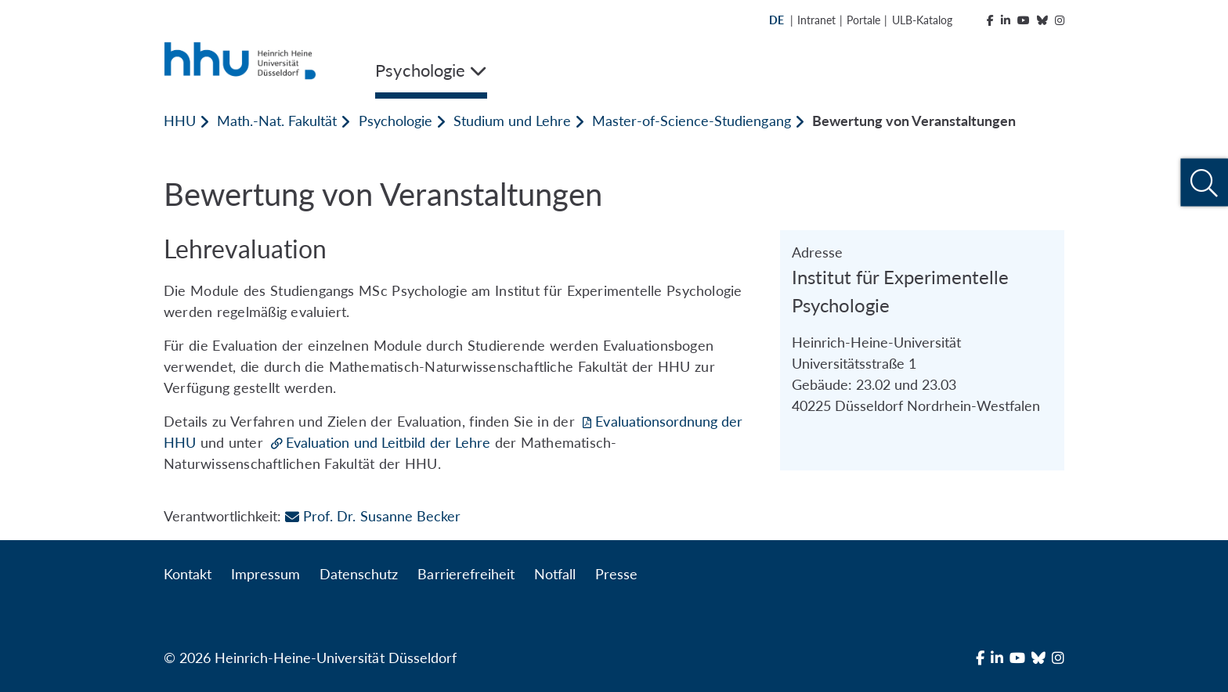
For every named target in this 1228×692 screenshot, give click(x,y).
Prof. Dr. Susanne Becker (372, 515)
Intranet (816, 20)
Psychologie (395, 120)
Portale (863, 20)
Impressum (265, 573)
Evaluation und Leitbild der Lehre (388, 442)
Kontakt (187, 573)
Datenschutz (359, 573)
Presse (616, 573)
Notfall (555, 573)
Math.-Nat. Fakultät (277, 120)
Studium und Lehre (512, 120)
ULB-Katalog (922, 20)
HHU (180, 120)
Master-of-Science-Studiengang (691, 120)
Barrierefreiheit (465, 573)
